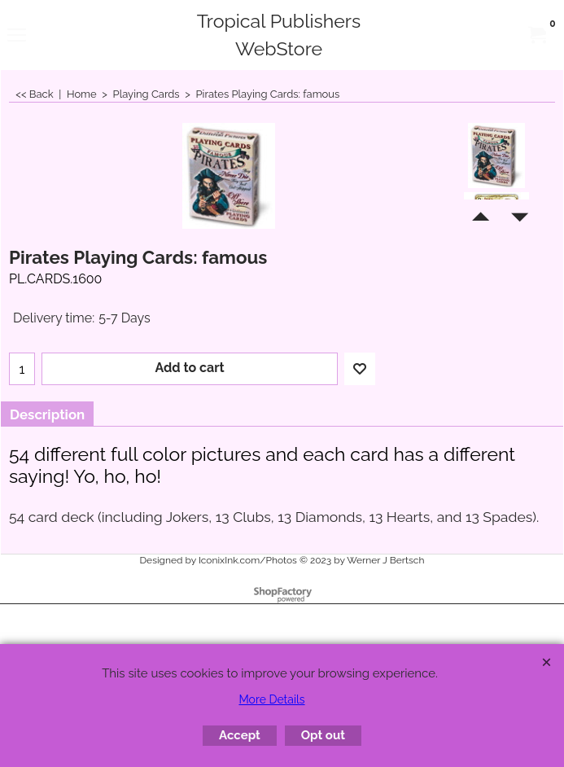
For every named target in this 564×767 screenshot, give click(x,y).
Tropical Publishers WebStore (279, 34)
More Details (271, 699)
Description (47, 414)
